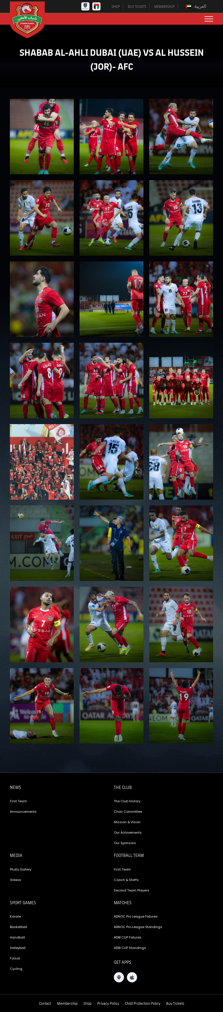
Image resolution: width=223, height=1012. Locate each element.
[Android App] (119, 977)
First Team (18, 801)
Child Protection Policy (142, 1003)
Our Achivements (128, 832)
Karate (15, 916)
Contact (45, 1003)
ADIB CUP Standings (130, 947)
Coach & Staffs (126, 880)
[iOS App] (132, 977)
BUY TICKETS (137, 6)
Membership (67, 1003)
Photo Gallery (20, 869)
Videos (15, 880)
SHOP (116, 6)
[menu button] (208, 19)
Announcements (23, 811)
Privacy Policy (108, 1003)
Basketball (18, 927)
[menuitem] (197, 6)
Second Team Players (131, 890)
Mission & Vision (127, 822)
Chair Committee (128, 811)
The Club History (127, 801)
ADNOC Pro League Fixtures (136, 916)
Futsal (15, 958)
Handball (17, 937)
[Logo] (31, 19)
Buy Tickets (175, 1003)
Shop (87, 1003)
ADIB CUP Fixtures (127, 937)
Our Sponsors (125, 843)
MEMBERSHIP (164, 6)
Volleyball (18, 947)
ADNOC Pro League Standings (138, 927)
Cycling (16, 968)
